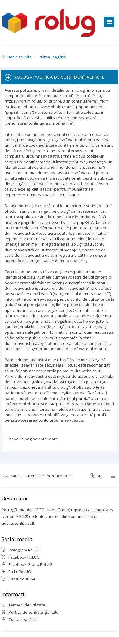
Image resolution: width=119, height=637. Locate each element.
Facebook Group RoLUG (30, 564)
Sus (100, 476)
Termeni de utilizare (26, 605)
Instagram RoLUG (24, 550)
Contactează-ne (23, 619)
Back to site (20, 57)
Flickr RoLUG (19, 571)
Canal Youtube (22, 579)
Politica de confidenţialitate (33, 612)
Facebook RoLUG (24, 557)
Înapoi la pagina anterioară (33, 439)
